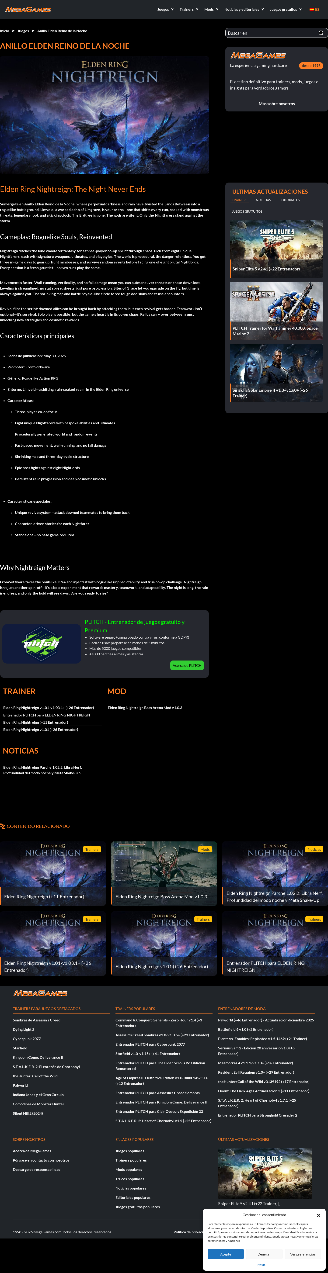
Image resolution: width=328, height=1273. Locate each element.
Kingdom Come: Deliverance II (38, 1057)
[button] (318, 1214)
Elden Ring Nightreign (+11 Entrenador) (35, 722)
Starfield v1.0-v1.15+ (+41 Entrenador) (147, 1053)
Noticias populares (130, 1188)
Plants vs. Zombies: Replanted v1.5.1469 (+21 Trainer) (262, 1038)
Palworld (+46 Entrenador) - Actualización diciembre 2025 (266, 1020)
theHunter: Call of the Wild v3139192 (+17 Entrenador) (264, 1081)
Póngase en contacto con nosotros (41, 1160)
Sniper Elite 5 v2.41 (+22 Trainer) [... (250, 1203)
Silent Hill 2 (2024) (28, 1113)
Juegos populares (129, 1150)
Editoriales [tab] (289, 200)
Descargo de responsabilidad (36, 1169)
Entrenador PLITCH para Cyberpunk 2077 (150, 1044)
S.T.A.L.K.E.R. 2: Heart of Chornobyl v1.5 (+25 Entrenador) (163, 1120)
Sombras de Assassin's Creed (36, 1020)
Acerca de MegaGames (32, 1150)
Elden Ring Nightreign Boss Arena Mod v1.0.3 (145, 707)
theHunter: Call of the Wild (35, 1076)
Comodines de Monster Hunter (38, 1104)
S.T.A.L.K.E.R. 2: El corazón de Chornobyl (46, 1066)
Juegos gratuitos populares (137, 1206)
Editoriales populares (132, 1197)
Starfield (20, 1048)
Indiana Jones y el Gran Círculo (38, 1094)
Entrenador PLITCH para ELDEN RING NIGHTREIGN (46, 715)
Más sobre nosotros (277, 103)
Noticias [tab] (263, 200)
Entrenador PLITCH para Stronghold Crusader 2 (257, 1115)
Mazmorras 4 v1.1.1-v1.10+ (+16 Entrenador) (255, 1063)
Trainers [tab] (239, 200)
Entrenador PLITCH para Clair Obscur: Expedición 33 (159, 1111)
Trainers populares (131, 1160)
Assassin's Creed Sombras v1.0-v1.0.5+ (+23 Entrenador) (162, 1035)
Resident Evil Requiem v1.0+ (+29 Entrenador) (256, 1072)
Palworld (20, 1085)
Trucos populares (129, 1178)
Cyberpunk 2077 (27, 1038)
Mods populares (128, 1169)
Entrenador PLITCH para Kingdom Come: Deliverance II (161, 1102)
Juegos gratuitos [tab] (247, 211)
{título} (262, 1264)
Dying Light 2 (23, 1029)
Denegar (264, 1254)
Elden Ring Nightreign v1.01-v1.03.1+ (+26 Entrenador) (48, 707)
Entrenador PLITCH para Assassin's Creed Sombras (157, 1092)
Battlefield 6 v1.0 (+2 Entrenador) (245, 1029)
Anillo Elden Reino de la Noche (62, 30)
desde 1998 (311, 65)
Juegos (23, 30)
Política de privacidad (191, 1232)
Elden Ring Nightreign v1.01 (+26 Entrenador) (40, 729)
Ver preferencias (303, 1254)
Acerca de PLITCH (187, 665)
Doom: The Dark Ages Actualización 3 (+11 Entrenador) (263, 1091)
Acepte (225, 1254)
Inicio (4, 30)
